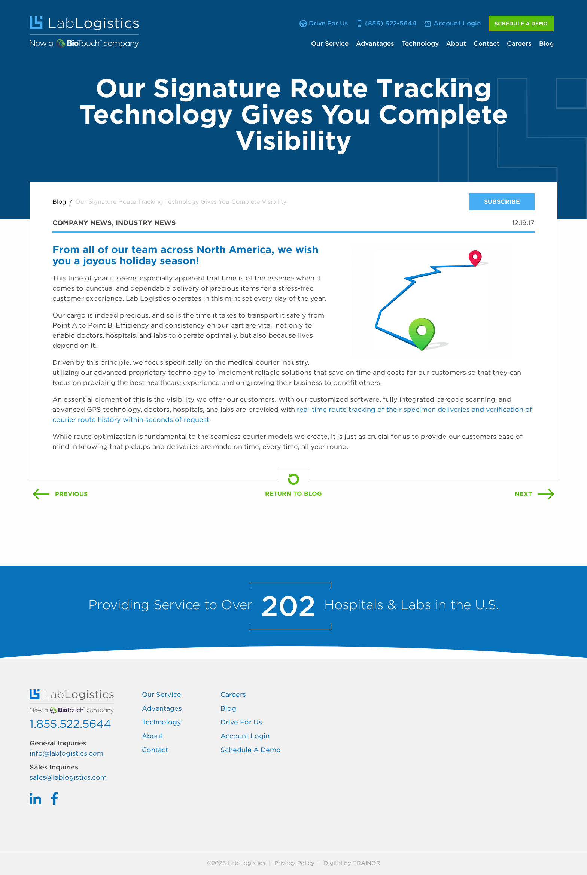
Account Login (245, 736)
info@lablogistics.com (66, 753)
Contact (486, 43)
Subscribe (502, 201)
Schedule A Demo (521, 24)
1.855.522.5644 (70, 723)
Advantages (375, 43)
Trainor (366, 863)
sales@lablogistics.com (68, 777)
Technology (420, 43)
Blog (546, 43)
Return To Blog (293, 493)
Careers (519, 43)
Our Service (330, 43)
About (456, 43)
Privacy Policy (294, 863)
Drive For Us (241, 722)
